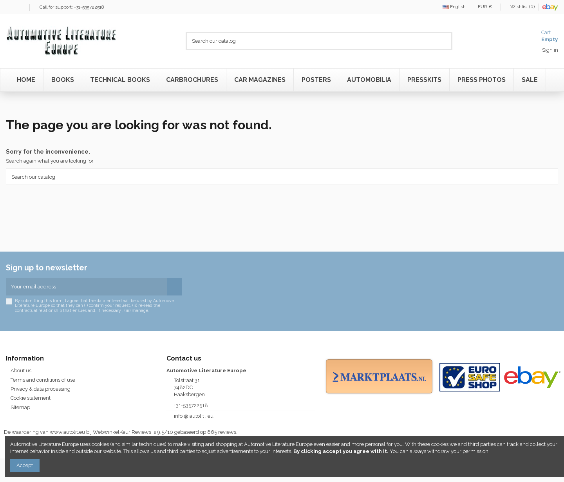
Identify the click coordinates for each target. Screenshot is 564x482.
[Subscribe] (174, 287)
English (456, 6)
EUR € (487, 6)
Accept (24, 465)
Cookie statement (31, 398)
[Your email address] (86, 287)
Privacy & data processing (40, 389)
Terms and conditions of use (43, 380)
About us (21, 370)
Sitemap (20, 407)
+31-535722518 (191, 405)
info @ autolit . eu (193, 416)
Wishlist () (520, 6)
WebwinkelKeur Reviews (122, 432)
